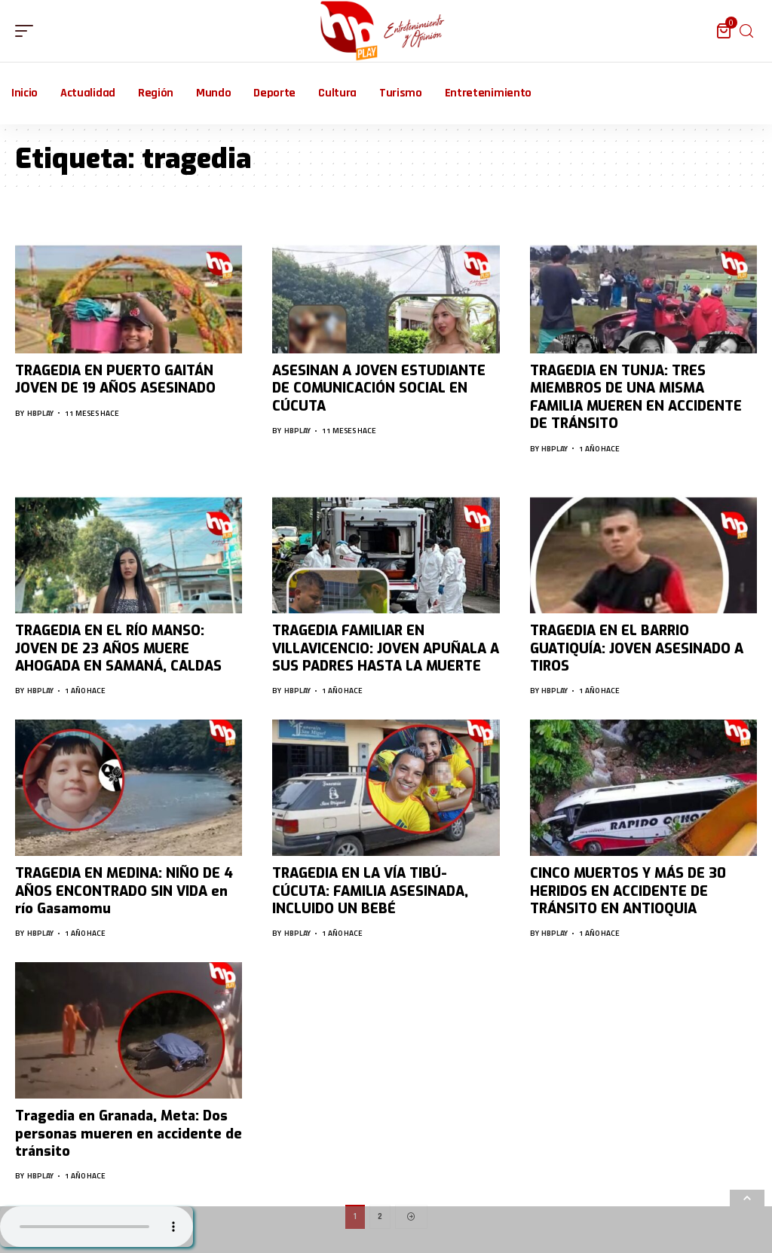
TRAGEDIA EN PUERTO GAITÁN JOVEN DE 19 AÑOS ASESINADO (115, 379)
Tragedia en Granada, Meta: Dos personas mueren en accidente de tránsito (128, 1133)
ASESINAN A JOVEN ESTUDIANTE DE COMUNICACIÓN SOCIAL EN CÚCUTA (379, 388)
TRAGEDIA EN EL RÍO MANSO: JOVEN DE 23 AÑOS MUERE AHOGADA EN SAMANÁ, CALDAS (118, 648)
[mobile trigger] (28, 31)
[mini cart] (725, 31)
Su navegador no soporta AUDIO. (96, 1226)
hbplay (40, 413)
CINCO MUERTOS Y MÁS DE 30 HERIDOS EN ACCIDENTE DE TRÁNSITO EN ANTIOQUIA (628, 891)
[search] (746, 31)
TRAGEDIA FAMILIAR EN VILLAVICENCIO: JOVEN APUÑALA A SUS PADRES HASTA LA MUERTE (385, 648)
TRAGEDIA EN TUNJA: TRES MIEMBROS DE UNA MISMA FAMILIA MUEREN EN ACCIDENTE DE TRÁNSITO (636, 397)
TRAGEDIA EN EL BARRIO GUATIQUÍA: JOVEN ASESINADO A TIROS (636, 648)
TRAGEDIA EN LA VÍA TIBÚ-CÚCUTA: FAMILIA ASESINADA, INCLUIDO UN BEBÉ (370, 891)
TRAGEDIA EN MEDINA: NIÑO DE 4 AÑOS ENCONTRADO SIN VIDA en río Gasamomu (124, 891)
